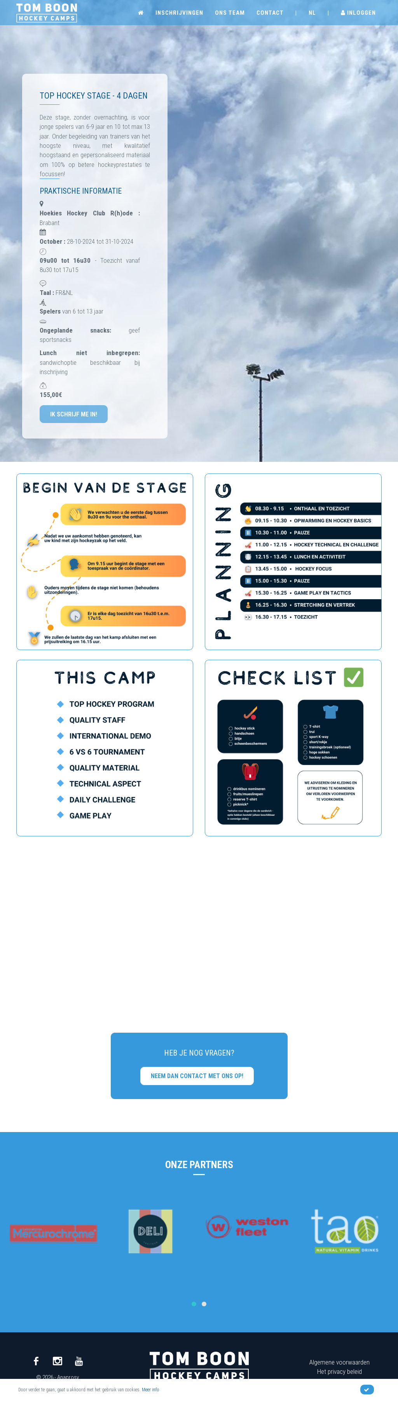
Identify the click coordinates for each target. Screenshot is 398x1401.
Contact (270, 12)
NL (312, 12)
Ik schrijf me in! (73, 414)
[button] (194, 1304)
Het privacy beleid (339, 1371)
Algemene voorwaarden (339, 1362)
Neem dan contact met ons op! (197, 1076)
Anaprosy (68, 1377)
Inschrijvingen (179, 12)
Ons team (230, 12)
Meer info (150, 1389)
